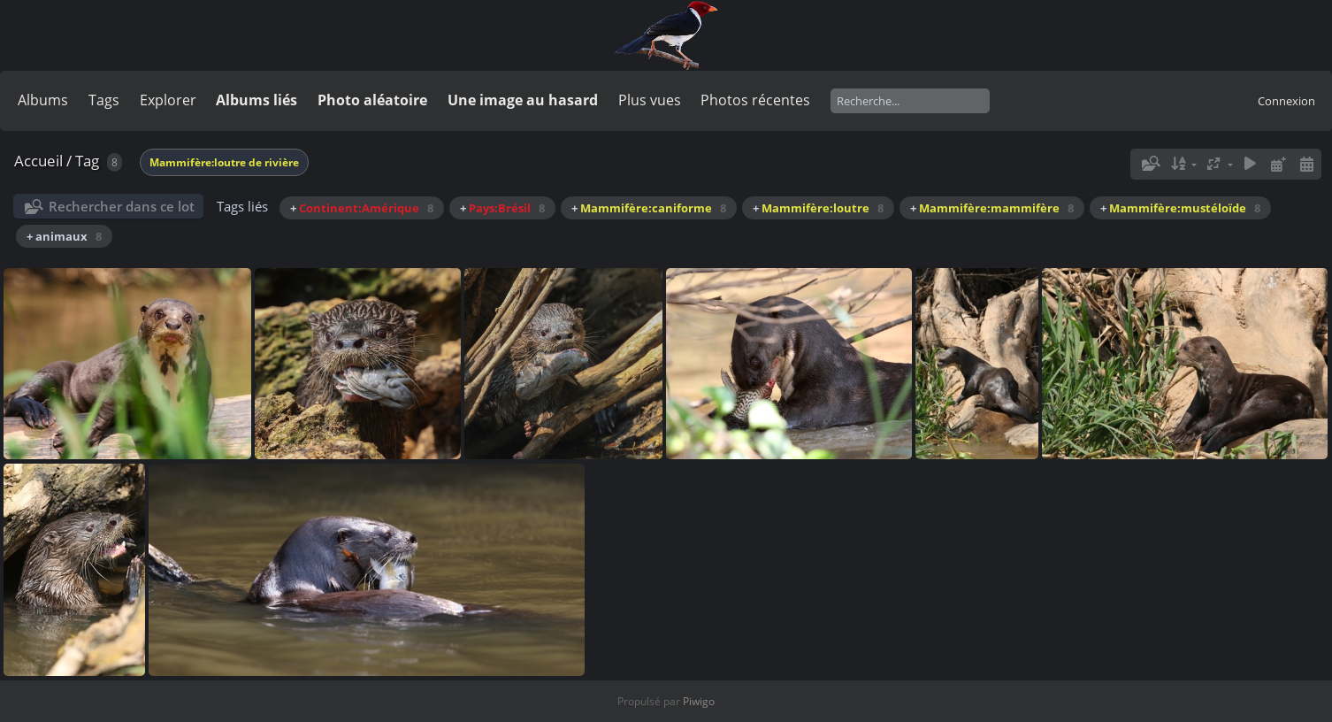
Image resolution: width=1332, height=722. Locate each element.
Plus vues (649, 100)
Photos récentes (755, 100)
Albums (43, 100)
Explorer (168, 100)
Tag (87, 160)
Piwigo (699, 701)
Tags (103, 100)
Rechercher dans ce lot (122, 206)
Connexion (1286, 101)
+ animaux (64, 236)
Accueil (38, 160)
